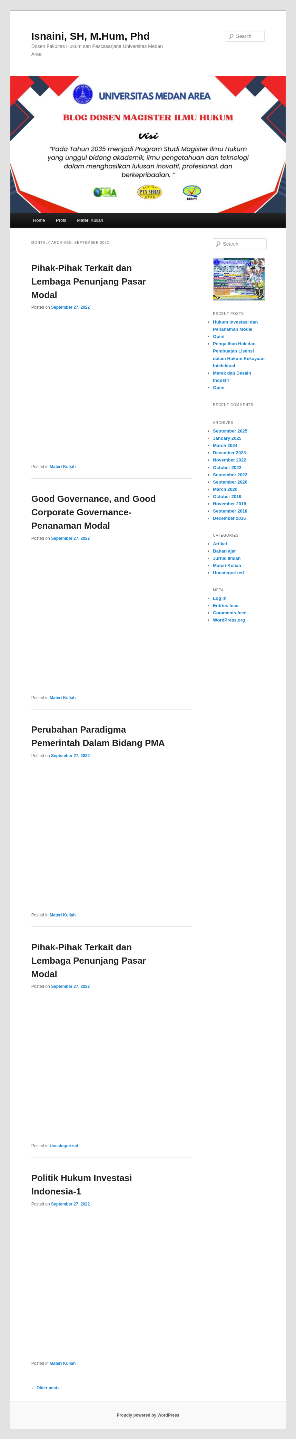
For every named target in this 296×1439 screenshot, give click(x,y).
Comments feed (230, 612)
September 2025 (230, 431)
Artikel (220, 543)
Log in (219, 598)
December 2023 (229, 452)
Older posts (45, 1388)
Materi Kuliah (90, 220)
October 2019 (227, 496)
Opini (218, 336)
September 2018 (230, 511)
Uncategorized (64, 1145)
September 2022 (230, 474)
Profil (61, 220)
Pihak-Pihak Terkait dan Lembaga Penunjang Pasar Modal (88, 281)
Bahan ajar (224, 551)
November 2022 (229, 460)
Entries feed (225, 605)
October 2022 (227, 467)
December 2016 (229, 518)
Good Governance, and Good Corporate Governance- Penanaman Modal (93, 512)
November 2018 (229, 503)
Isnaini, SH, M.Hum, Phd (90, 36)
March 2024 (225, 445)
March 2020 (225, 489)
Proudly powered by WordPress (148, 1415)
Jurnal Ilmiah (226, 558)
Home (39, 220)
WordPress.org (229, 620)
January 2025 (227, 438)
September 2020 (230, 482)
